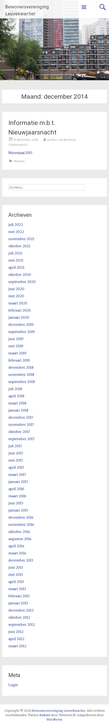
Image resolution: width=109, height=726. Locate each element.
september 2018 (21, 382)
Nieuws (19, 161)
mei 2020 (16, 296)
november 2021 (21, 239)
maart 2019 (17, 353)
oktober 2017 (19, 432)
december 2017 (20, 417)
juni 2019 (15, 339)
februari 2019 (19, 360)
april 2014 (16, 546)
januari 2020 (18, 317)
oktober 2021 (19, 246)
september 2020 (22, 282)
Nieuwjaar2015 (20, 153)
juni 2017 (15, 453)
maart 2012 (17, 646)
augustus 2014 (20, 539)
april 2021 (16, 267)
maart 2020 (17, 303)
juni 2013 (15, 567)
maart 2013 (17, 589)
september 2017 (21, 439)
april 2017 (16, 467)
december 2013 (20, 560)
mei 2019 (15, 346)
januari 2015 (18, 510)
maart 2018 (17, 403)
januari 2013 (18, 603)
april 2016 (16, 489)
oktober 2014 (19, 532)
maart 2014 (17, 553)
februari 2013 (19, 596)
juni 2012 (16, 632)
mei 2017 (15, 460)
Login (13, 685)
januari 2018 (18, 410)
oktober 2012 (19, 617)
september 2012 (21, 624)
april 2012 (16, 639)
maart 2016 (17, 496)
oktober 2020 (19, 274)
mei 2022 (16, 232)
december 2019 (21, 324)
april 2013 (16, 582)
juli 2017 (15, 446)
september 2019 (21, 332)
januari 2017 (18, 482)
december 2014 (21, 517)
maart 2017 (17, 474)
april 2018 (16, 396)
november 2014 (21, 524)
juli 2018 (15, 389)
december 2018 (21, 367)
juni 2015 (15, 503)
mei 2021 (15, 260)
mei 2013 (15, 574)
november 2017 (21, 424)
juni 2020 (16, 289)
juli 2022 (15, 224)
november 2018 (21, 374)
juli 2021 (15, 253)
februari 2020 (19, 310)
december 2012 (21, 610)
